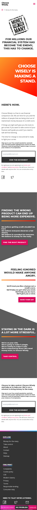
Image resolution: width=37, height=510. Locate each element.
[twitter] (18, 503)
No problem (22, 507)
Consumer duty (9, 489)
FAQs (5, 453)
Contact (6, 450)
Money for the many (10, 441)
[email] (30, 503)
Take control (10, 356)
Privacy (6, 480)
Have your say (27, 300)
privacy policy (15, 167)
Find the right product (14, 242)
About (5, 447)
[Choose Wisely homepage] (2, 10)
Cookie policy (8, 472)
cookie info (33, 507)
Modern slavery (9, 478)
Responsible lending (10, 486)
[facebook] (7, 503)
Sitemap (6, 456)
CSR (4, 475)
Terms (5, 483)
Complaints (7, 469)
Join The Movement (18, 160)
